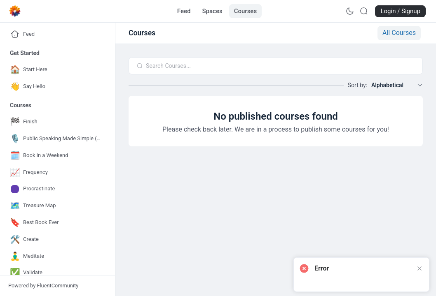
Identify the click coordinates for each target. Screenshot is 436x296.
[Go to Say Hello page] (56, 86)
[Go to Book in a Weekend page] (56, 155)
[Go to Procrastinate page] (56, 189)
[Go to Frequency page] (56, 172)
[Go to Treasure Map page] (56, 205)
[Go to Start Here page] (56, 69)
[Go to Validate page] (56, 272)
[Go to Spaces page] (212, 11)
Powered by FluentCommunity (43, 285)
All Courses (399, 33)
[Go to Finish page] (56, 122)
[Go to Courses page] (245, 11)
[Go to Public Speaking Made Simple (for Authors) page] (56, 138)
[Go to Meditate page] (56, 256)
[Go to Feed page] (184, 11)
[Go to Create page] (56, 239)
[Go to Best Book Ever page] (56, 222)
